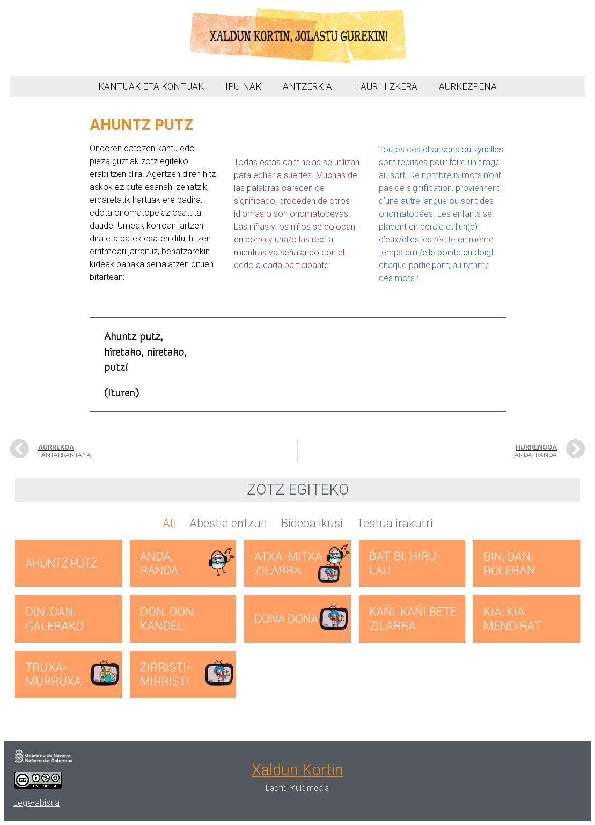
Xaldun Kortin (297, 770)
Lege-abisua (36, 803)
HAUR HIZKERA (385, 86)
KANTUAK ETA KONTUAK (151, 86)
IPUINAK (243, 86)
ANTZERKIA (307, 86)
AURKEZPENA (468, 86)
